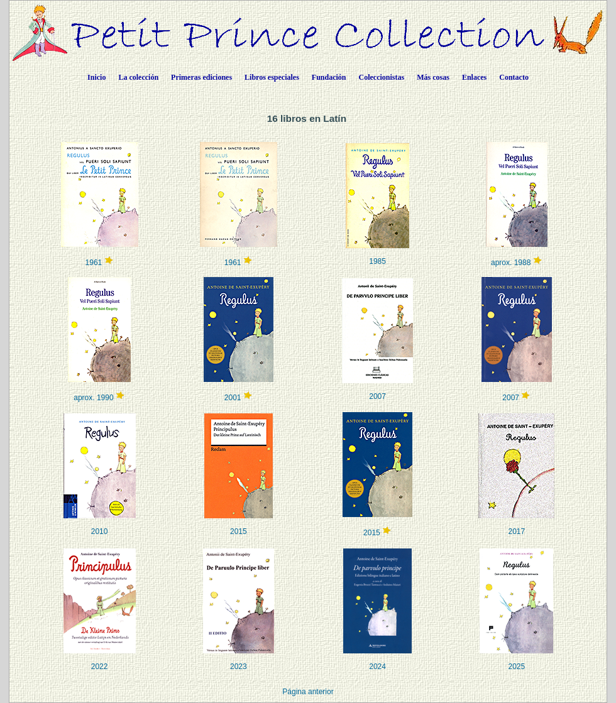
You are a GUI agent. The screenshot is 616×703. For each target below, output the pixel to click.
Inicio (96, 77)
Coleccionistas (382, 77)
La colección (138, 77)
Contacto (514, 77)
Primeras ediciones (201, 77)
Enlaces (474, 77)
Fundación (329, 77)
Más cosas (433, 77)
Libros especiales (272, 77)
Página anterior (307, 691)
